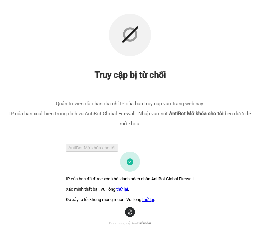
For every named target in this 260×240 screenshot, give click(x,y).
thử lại (122, 189)
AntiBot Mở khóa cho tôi (91, 147)
